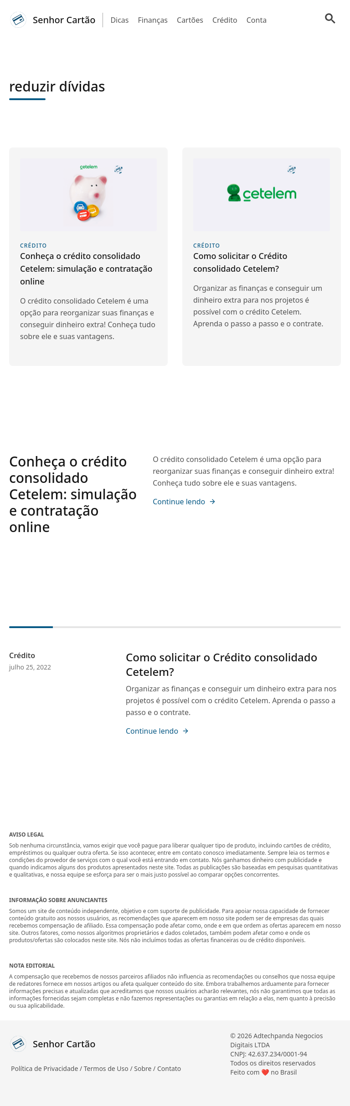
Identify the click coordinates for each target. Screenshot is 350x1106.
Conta (257, 20)
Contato (169, 1068)
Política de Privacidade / (47, 1068)
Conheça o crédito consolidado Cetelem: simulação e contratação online (73, 494)
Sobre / (145, 1068)
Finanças (153, 20)
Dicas (119, 20)
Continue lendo (184, 502)
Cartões (190, 20)
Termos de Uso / (109, 1068)
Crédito (224, 20)
